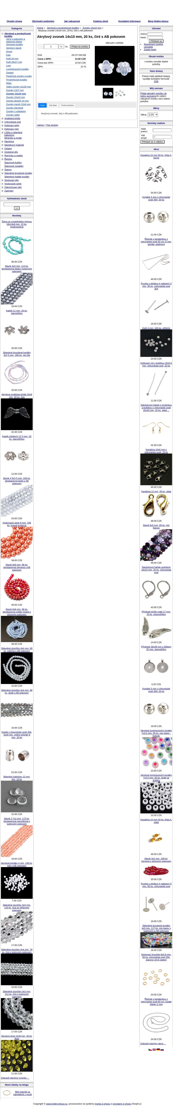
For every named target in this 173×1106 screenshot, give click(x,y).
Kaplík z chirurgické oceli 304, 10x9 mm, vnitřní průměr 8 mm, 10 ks (17, 735)
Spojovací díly (11, 180)
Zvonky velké (13, 115)
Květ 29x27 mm (14, 62)
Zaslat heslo (150, 49)
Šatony (7, 169)
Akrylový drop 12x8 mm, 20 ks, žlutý (16, 1037)
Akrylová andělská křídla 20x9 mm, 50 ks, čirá (17, 395)
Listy (8, 65)
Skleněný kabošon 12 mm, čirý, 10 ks (16, 778)
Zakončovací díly (13, 187)
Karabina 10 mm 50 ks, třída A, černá (156, 156)
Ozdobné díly (11, 152)
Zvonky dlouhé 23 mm (17, 100)
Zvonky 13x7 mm (15, 90)
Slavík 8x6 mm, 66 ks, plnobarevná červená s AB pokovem (16, 567)
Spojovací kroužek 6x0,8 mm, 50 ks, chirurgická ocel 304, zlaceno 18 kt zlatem (156, 957)
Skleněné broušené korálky (18, 173)
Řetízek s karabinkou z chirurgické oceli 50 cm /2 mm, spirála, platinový (156, 242)
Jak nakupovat (72, 21)
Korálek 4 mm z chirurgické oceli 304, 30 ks (156, 198)
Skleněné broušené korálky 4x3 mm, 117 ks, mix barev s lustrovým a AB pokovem (156, 928)
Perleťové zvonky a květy (19, 76)
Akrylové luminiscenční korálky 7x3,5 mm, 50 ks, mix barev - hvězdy (156, 733)
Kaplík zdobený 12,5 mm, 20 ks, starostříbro (16, 437)
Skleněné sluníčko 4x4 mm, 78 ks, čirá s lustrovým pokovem (16, 951)
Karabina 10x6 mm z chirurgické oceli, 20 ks (156, 451)
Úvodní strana (14, 21)
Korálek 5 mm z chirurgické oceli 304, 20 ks (156, 690)
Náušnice (9, 141)
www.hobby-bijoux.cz (56, 1103)
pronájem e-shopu (122, 1103)
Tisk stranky (52, 125)
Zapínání (8, 190)
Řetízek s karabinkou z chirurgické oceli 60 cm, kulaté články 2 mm (156, 1002)
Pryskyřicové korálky (16, 79)
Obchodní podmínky (43, 21)
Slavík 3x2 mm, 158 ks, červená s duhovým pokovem (156, 860)
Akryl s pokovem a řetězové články (15, 40)
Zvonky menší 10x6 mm (18, 104)
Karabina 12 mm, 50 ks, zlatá (156, 491)
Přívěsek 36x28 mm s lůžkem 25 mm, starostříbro (156, 648)
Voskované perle (12, 183)
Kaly (8, 55)
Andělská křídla (12, 118)
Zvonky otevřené (14, 108)
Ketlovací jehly (11, 125)
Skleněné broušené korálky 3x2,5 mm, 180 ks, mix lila (17, 354)
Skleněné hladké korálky (16, 176)
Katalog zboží (100, 21)
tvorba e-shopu (102, 1103)
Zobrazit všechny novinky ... (15, 1078)
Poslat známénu (67, 105)
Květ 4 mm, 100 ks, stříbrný (156, 328)
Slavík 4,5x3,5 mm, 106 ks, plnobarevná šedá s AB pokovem (17, 481)
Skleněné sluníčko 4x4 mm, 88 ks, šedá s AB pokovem (16, 691)
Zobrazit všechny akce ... (153, 1043)
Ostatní (10, 72)
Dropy (9, 51)
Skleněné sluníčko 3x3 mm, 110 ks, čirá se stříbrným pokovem (17, 908)
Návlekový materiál (14, 145)
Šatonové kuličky (13, 162)
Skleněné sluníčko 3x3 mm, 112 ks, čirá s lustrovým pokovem (17, 994)
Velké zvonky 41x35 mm (18, 86)
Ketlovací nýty (11, 129)
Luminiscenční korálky (17, 69)
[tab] (42, 105)
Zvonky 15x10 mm (15, 97)
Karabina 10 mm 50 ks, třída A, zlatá (156, 821)
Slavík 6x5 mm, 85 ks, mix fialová (156, 526)
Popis (42, 105)
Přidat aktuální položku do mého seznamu (153, 94)
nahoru (40, 125)
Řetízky (8, 159)
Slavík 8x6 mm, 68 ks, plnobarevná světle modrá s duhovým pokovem (17, 612)
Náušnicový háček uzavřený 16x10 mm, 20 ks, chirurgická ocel (156, 570)
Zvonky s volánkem (16, 111)
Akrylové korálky (14, 44)
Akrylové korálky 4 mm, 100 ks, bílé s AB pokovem (17, 864)
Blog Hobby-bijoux (158, 21)
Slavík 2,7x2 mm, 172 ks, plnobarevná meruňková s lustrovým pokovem (17, 821)
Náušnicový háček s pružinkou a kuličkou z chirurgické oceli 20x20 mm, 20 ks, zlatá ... (156, 408)
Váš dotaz (53, 105)
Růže (8, 83)
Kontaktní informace (129, 21)
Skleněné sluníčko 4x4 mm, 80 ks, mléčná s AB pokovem (16, 649)
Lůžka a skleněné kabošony (13, 133)
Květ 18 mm (12, 58)
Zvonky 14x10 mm (16, 93)
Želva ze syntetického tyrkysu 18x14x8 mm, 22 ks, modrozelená (17, 224)
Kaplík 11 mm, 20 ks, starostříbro (16, 312)
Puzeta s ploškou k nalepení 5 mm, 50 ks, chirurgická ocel (156, 885)
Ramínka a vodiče (13, 155)
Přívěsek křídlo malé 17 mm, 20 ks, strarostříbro (156, 613)
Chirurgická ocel (12, 122)
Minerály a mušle (13, 138)
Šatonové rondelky (13, 166)
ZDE (156, 81)
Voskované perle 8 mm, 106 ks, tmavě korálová (16, 524)
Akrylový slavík (13, 48)
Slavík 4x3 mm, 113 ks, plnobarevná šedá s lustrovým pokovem (17, 269)
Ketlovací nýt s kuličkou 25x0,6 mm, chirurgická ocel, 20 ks (156, 364)
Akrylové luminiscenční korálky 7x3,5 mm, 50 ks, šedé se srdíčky (156, 778)
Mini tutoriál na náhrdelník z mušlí (22, 1093)
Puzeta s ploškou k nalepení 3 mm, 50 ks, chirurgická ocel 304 (156, 286)
